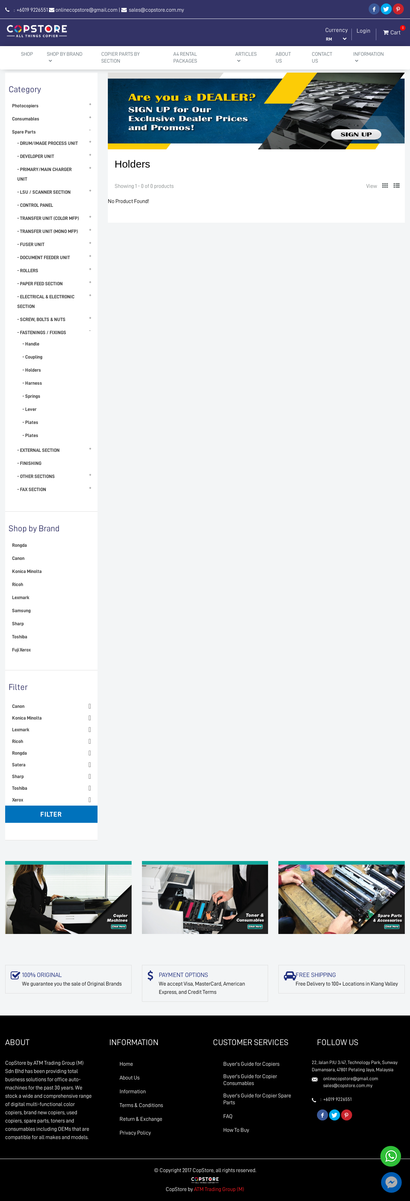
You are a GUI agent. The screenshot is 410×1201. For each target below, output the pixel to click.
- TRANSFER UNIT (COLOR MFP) (48, 218)
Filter (51, 814)
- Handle (30, 343)
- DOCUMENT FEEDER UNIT (43, 257)
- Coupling (32, 356)
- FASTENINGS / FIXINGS (41, 332)
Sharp (18, 623)
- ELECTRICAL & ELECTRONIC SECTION (45, 301)
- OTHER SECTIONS (36, 476)
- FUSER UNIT (30, 244)
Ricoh (17, 584)
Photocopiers (25, 105)
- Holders (31, 370)
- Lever (29, 409)
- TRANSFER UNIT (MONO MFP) (47, 231)
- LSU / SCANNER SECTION (44, 192)
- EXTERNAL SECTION (38, 450)
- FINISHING (29, 463)
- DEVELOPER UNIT (35, 156)
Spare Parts (24, 131)
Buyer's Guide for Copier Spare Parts (257, 1099)
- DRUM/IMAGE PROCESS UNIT (47, 143)
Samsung (21, 610)
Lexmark (20, 597)
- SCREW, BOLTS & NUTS (41, 319)
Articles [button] (246, 57)
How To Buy (236, 1130)
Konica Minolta (27, 571)
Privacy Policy (135, 1133)
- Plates (30, 422)
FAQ (228, 1116)
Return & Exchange (141, 1119)
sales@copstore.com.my (156, 10)
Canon (18, 558)
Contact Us (322, 58)
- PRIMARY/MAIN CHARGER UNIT (44, 174)
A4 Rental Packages (185, 58)
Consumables (25, 118)
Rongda (19, 545)
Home (126, 1064)
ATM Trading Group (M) (219, 1189)
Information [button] (368, 57)
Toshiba (19, 636)
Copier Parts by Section (120, 58)
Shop (27, 54)
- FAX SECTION (31, 489)
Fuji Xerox (21, 649)
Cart (392, 31)
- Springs (31, 396)
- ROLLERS (27, 270)
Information (133, 1091)
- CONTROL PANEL (35, 205)
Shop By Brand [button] (64, 57)
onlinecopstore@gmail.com (86, 10)
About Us (283, 58)
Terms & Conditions (141, 1105)
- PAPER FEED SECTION (40, 283)
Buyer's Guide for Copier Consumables (250, 1080)
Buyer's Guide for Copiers (251, 1064)
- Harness (32, 383)
